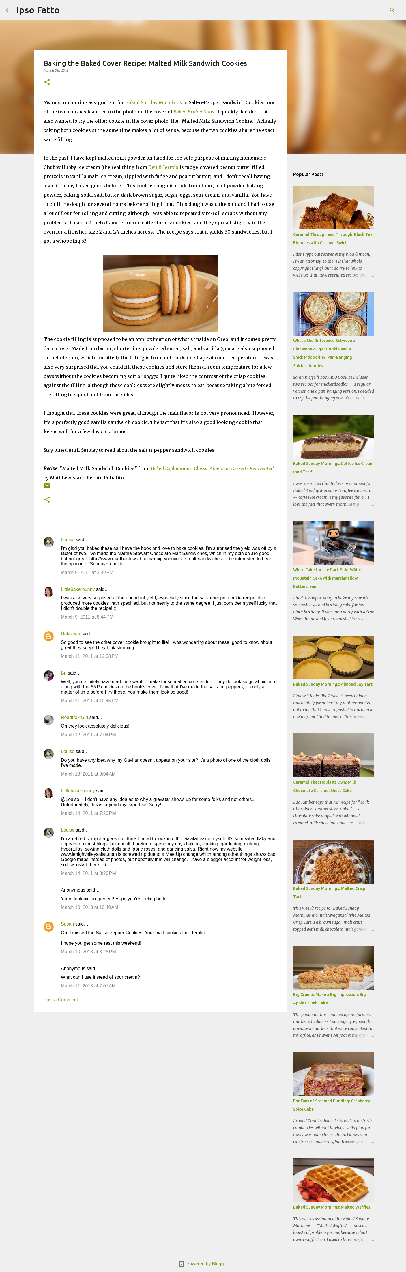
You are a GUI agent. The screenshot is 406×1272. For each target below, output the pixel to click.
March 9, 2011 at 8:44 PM (87, 616)
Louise (67, 539)
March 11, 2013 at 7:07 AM (88, 985)
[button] (47, 82)
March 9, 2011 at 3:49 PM (87, 572)
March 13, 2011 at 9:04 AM (88, 774)
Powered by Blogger (203, 1263)
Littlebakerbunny (78, 589)
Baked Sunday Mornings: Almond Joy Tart (333, 684)
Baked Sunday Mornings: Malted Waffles (331, 1207)
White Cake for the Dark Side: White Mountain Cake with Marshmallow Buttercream (327, 578)
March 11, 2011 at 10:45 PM (90, 700)
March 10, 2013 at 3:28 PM (88, 951)
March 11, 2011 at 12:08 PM (90, 656)
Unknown (70, 633)
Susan (67, 924)
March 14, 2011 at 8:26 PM (88, 873)
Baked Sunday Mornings (153, 102)
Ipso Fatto (38, 10)
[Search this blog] (371, 10)
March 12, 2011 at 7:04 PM (88, 734)
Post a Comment (61, 999)
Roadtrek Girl (74, 717)
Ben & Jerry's (163, 167)
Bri (64, 672)
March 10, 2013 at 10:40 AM (89, 907)
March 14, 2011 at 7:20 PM (88, 813)
